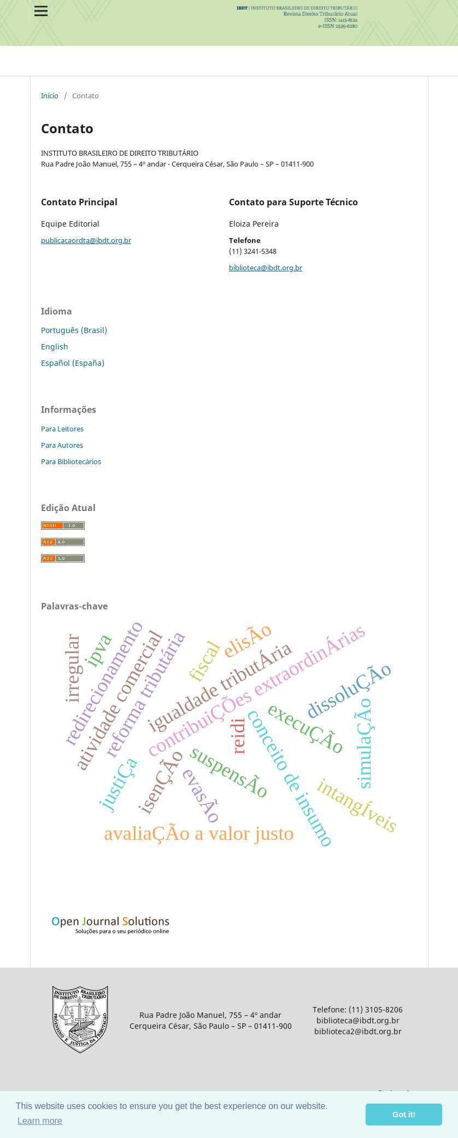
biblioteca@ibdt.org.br (265, 267)
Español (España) (72, 363)
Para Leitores (62, 429)
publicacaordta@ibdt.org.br (86, 240)
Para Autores (62, 445)
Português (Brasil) (74, 330)
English (54, 346)
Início (49, 95)
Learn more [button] (39, 1120)
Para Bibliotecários (71, 461)
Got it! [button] (403, 1114)
